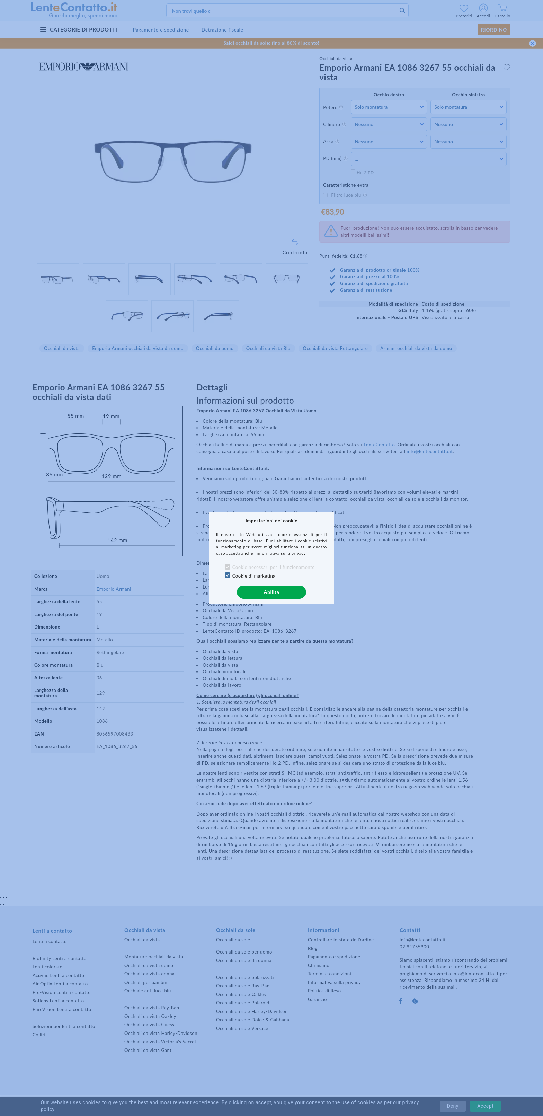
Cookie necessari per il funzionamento (273, 567)
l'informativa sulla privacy (280, 553)
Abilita (271, 592)
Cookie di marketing (254, 576)
